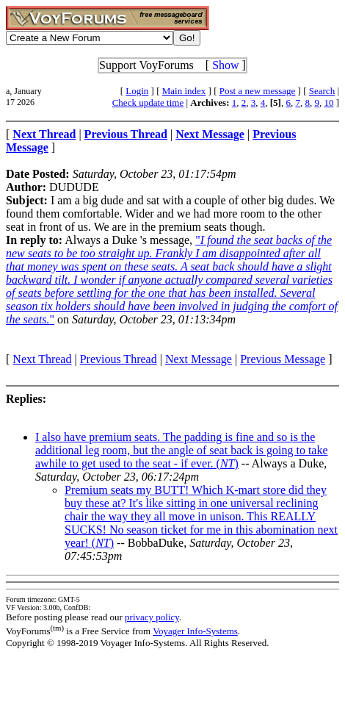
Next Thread (41, 359)
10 (328, 102)
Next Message (198, 359)
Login (137, 90)
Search (322, 90)
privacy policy (152, 617)
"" (172, 280)
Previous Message (282, 359)
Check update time (148, 102)
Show (225, 65)
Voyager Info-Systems (195, 630)
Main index (184, 90)
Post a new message (257, 90)
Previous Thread (118, 359)
